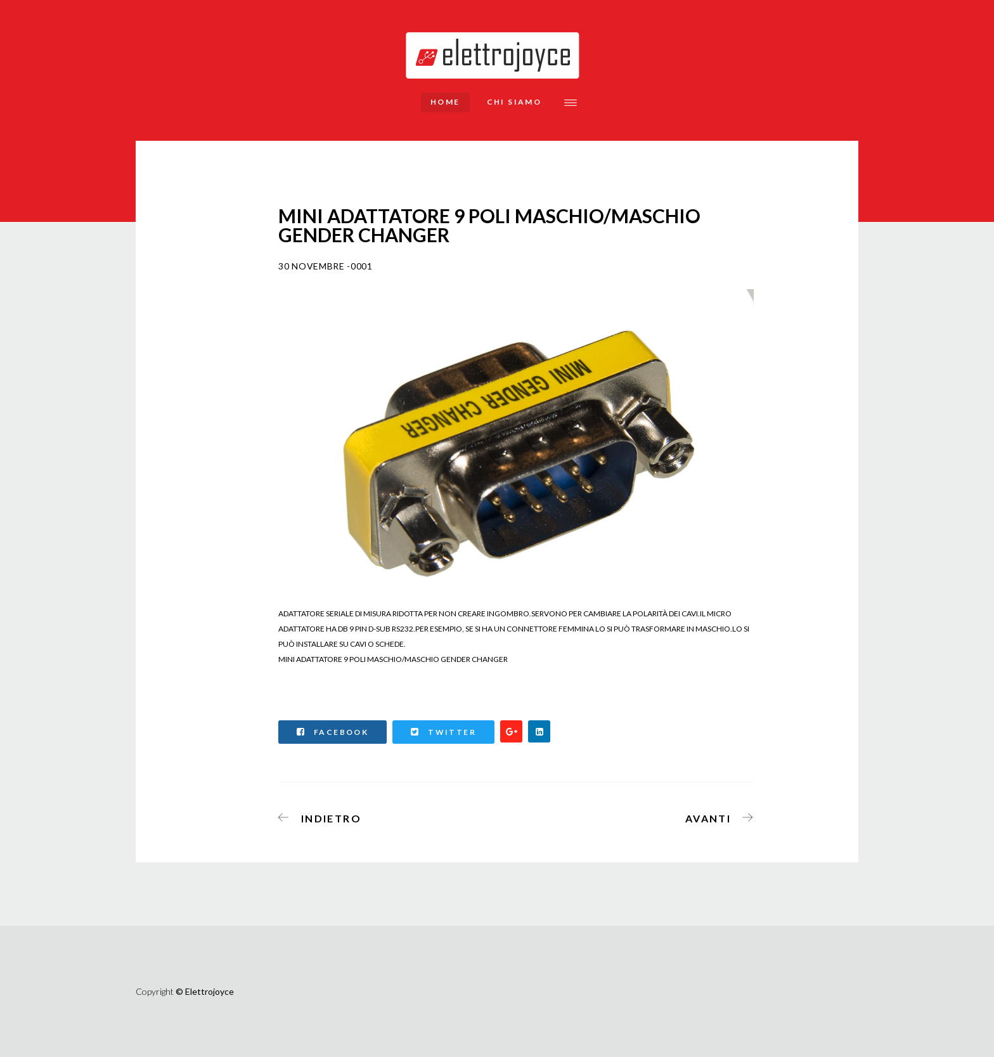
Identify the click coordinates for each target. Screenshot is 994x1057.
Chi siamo (514, 102)
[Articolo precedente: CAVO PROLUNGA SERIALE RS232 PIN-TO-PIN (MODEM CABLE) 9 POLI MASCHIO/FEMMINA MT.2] (324, 816)
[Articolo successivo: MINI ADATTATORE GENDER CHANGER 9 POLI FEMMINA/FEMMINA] (715, 816)
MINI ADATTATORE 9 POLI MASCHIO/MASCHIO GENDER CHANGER (393, 659)
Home (445, 102)
